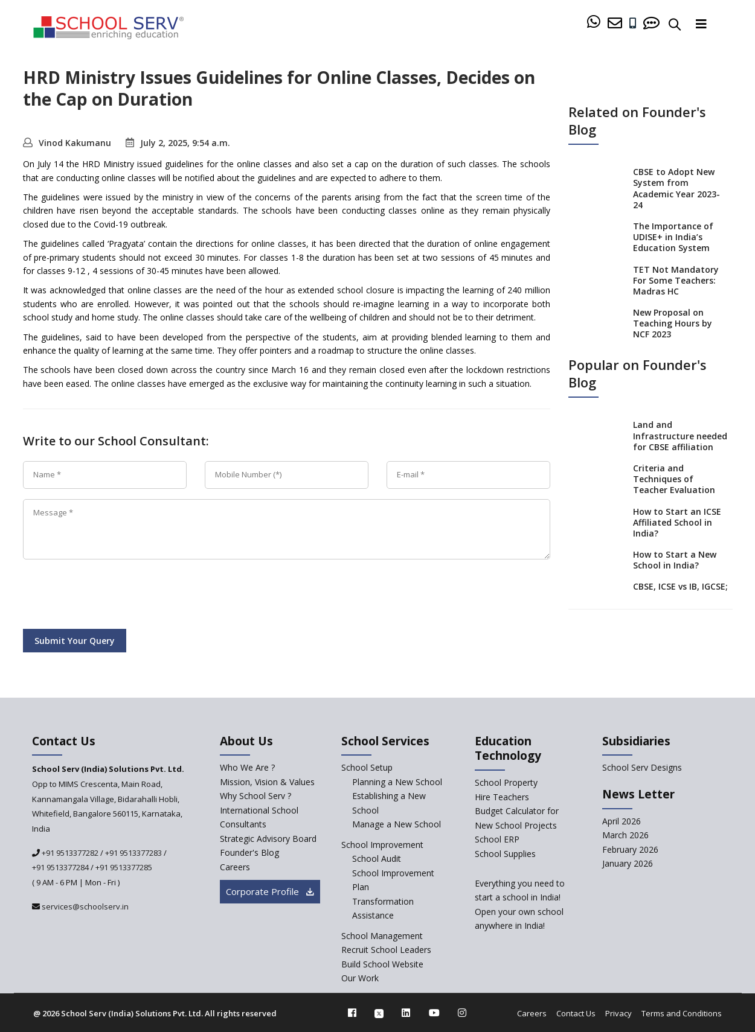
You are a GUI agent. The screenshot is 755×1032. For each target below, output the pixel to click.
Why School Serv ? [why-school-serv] (255, 795)
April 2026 (621, 821)
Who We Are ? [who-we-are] (247, 767)
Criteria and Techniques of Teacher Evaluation (674, 478)
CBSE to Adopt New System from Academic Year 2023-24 (676, 188)
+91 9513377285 (123, 867)
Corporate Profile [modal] (270, 891)
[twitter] (379, 1012)
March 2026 (625, 835)
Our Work (360, 978)
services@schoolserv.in (84, 906)
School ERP (497, 839)
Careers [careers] (235, 867)
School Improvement (382, 844)
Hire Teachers (502, 797)
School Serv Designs (642, 767)
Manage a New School (396, 824)
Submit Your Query (74, 640)
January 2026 (627, 863)
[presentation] (115, 596)
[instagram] (462, 1012)
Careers (532, 1013)
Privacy (618, 1013)
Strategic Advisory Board (268, 838)
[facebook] (352, 1012)
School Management (382, 935)
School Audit (376, 858)
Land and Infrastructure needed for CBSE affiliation (680, 435)
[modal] (721, 894)
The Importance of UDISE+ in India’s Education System (673, 236)
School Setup (367, 767)
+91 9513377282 (69, 852)
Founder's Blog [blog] (249, 852)
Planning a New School (397, 782)
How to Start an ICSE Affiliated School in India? (677, 522)
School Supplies (505, 853)
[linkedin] (406, 1012)
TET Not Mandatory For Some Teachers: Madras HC (676, 280)
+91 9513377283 (133, 852)
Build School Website (382, 964)
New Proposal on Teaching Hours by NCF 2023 (672, 323)
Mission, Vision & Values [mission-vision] (267, 782)
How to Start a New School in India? (674, 560)
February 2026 (630, 849)
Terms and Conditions (681, 1013)
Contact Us (576, 1013)
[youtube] (434, 1012)
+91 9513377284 (60, 867)
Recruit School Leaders (386, 949)
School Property (506, 782)
